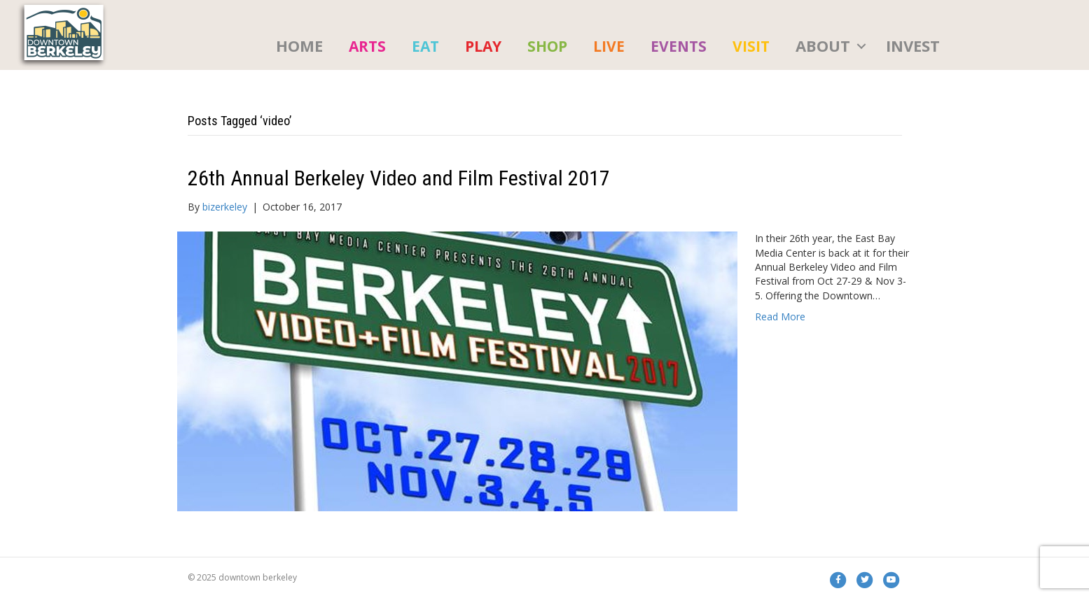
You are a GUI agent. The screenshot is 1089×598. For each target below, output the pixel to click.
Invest (913, 45)
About (823, 45)
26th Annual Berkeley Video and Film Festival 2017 (399, 178)
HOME (299, 45)
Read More (780, 316)
